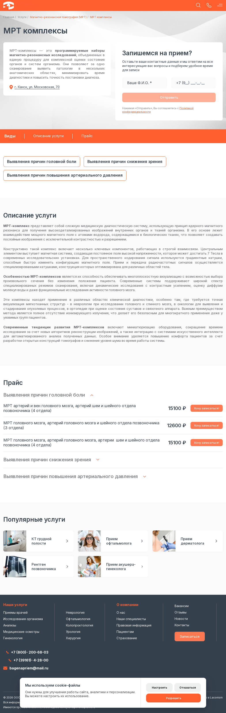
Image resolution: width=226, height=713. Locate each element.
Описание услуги (48, 136)
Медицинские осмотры (21, 632)
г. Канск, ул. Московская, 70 (37, 87)
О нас (121, 612)
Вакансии (182, 606)
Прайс (87, 136)
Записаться (190, 636)
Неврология (75, 612)
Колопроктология (79, 625)
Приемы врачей (15, 612)
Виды (9, 136)
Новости (181, 619)
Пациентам (125, 632)
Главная (8, 17)
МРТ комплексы (101, 17)
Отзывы (180, 612)
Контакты (182, 625)
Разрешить (173, 698)
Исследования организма (23, 619)
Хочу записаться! (206, 408)
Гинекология (13, 638)
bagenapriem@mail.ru (25, 668)
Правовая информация (134, 625)
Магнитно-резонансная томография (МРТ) (58, 17)
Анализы (9, 625)
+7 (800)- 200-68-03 (27, 652)
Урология (73, 632)
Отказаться (187, 687)
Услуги (22, 17)
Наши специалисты (131, 619)
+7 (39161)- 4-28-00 (28, 660)
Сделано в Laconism (209, 697)
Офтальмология (78, 619)
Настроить (159, 687)
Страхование (127, 638)
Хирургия (73, 638)
